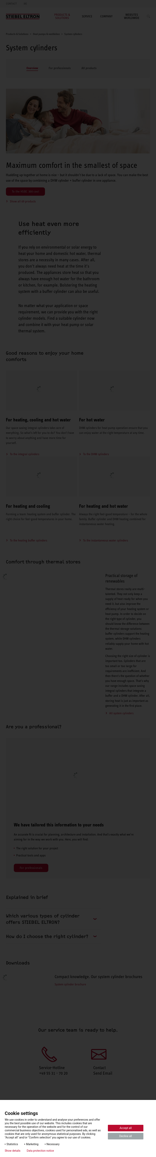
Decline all (125, 1136)
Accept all (126, 1128)
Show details (13, 1150)
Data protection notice (40, 1150)
